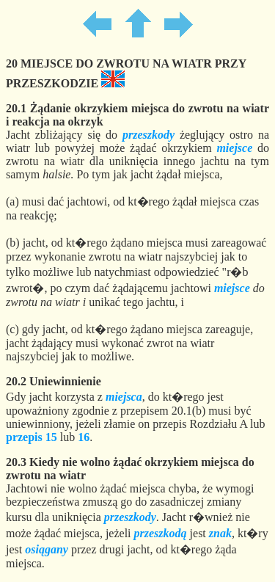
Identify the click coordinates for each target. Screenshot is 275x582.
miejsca (124, 396)
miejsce (234, 148)
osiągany (46, 549)
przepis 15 (31, 437)
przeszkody (148, 134)
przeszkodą (160, 533)
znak (220, 533)
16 (83, 437)
